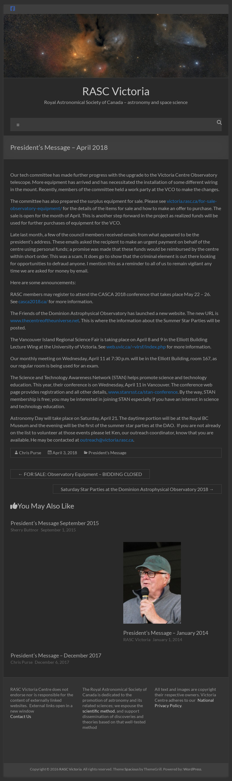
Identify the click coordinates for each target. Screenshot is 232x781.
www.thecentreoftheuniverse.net (44, 320)
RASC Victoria (116, 91)
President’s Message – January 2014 (165, 632)
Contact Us (20, 716)
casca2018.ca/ (33, 301)
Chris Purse (30, 452)
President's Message (107, 452)
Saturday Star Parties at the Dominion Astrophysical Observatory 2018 (137, 489)
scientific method (98, 710)
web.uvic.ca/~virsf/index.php (136, 346)
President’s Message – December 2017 (56, 655)
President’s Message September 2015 (55, 523)
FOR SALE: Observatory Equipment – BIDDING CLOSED (80, 474)
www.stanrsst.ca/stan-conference (143, 392)
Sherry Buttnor (25, 529)
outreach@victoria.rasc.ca (106, 439)
